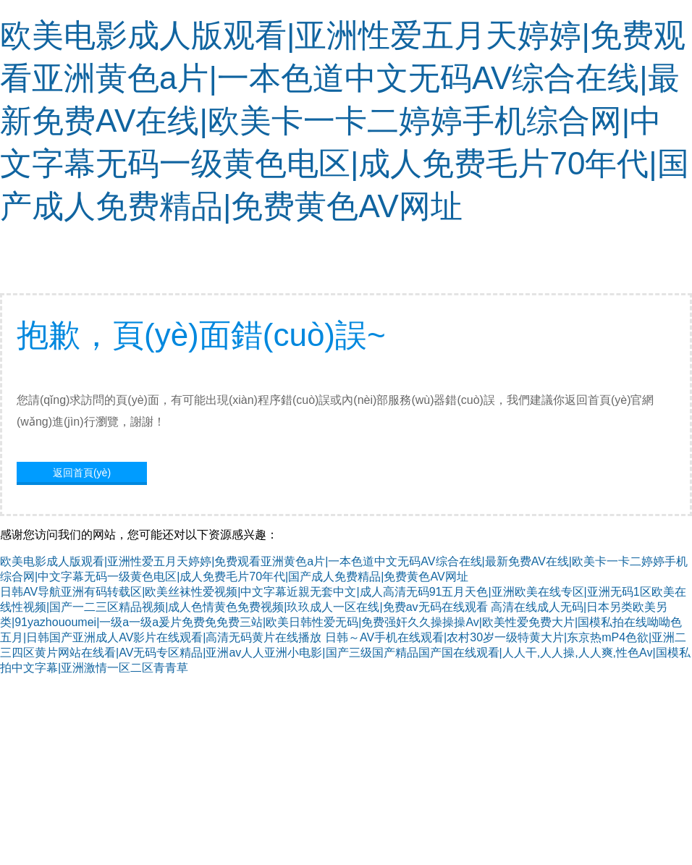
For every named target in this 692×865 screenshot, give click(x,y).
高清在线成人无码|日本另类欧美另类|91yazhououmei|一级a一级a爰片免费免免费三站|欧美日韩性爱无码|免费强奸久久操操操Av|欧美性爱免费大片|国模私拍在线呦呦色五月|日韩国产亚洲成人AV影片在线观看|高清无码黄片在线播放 (341, 622)
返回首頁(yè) (82, 472)
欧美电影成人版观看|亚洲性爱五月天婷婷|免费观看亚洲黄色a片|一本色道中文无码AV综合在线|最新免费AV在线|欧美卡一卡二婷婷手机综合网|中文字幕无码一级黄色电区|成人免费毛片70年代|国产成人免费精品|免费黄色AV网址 (344, 120)
